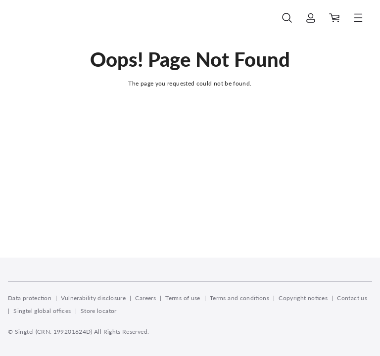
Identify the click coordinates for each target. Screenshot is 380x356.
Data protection (29, 298)
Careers (145, 298)
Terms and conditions (239, 298)
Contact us (352, 298)
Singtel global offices (42, 310)
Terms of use (182, 298)
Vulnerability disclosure (93, 298)
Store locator (99, 310)
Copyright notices (303, 298)
